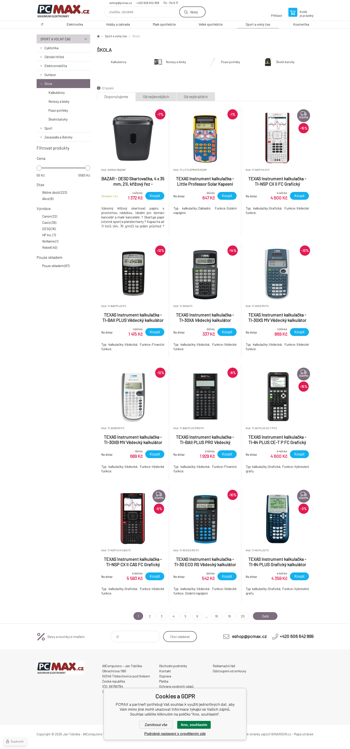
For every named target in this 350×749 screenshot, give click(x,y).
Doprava (165, 676)
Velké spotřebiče (211, 24)
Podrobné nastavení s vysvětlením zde (175, 734)
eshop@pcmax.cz (120, 3)
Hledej (194, 12)
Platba (163, 681)
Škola (48, 84)
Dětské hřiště (54, 57)
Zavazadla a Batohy (58, 137)
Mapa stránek (303, 734)
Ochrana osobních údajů (176, 686)
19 (228, 616)
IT (42, 24)
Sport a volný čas (258, 24)
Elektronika (75, 24)
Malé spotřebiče (164, 24)
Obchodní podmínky (173, 666)
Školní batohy (58, 119)
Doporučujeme (116, 96)
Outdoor (50, 75)
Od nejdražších (196, 96)
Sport (48, 128)
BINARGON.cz (281, 734)
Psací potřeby (58, 110)
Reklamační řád (224, 666)
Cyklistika (51, 48)
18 (216, 616)
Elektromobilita (55, 66)
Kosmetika (301, 24)
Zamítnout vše (156, 725)
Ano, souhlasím (194, 725)
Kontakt (165, 671)
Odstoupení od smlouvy (229, 671)
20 (242, 616)
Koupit (155, 196)
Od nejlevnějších (156, 96)
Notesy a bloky (58, 101)
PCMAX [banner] (63, 10)
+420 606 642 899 (147, 3)
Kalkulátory (56, 93)
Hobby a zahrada (118, 24)
